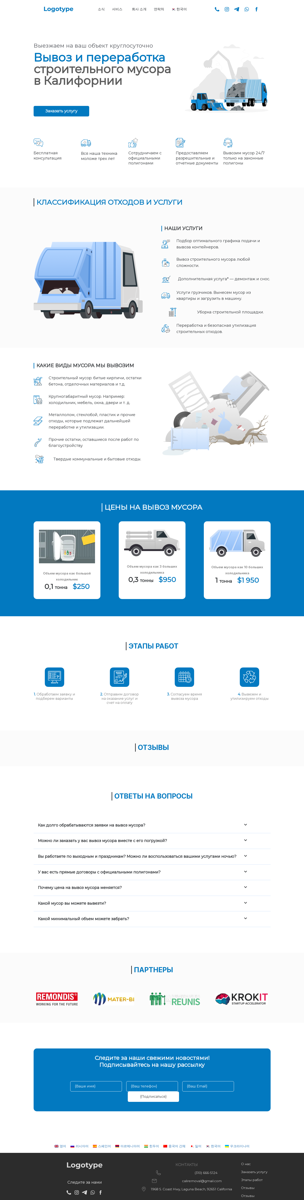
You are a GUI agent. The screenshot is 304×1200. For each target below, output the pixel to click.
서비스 (117, 9)
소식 (101, 9)
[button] (118, 9)
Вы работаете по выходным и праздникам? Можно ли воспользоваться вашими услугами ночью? (137, 856)
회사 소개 (139, 9)
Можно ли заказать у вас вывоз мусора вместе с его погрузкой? (102, 840)
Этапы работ (252, 1179)
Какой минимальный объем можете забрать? (83, 919)
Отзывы (247, 1187)
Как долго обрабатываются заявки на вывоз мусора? (91, 825)
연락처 (159, 9)
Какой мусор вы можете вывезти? (72, 903)
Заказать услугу (254, 1172)
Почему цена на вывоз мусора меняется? (80, 887)
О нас (246, 1164)
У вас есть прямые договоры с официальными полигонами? (99, 872)
